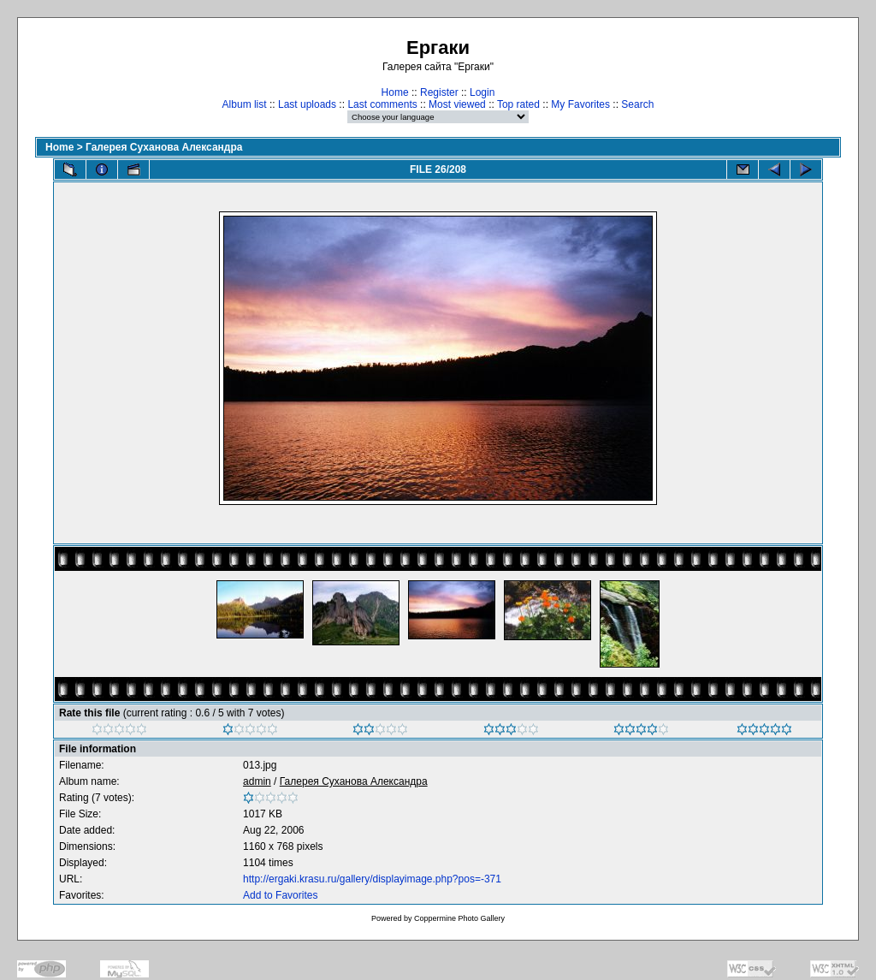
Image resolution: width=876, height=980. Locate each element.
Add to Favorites (280, 895)
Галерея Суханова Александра (164, 147)
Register (439, 92)
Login (482, 92)
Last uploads (307, 104)
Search (637, 104)
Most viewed (457, 104)
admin (257, 781)
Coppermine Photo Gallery (459, 918)
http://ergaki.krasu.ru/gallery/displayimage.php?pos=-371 (372, 879)
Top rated (518, 104)
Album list (244, 104)
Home (395, 92)
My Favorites (580, 104)
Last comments (382, 104)
